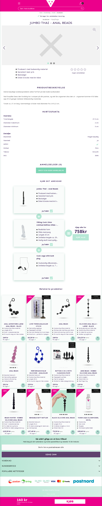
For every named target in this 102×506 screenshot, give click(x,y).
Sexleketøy (47, 13)
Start (41, 13)
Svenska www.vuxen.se (51, 496)
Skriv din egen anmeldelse (51, 170)
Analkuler (60, 13)
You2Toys (55, 19)
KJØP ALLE (80, 237)
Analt (53, 13)
